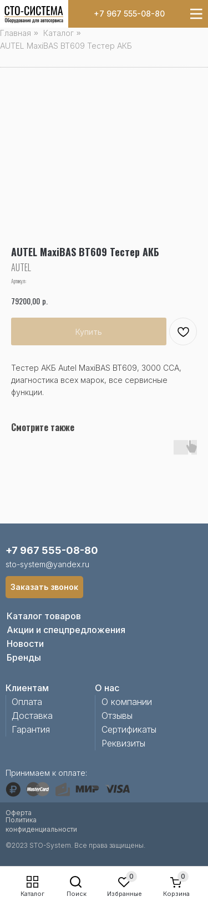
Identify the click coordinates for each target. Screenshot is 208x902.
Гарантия (31, 729)
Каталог (32, 894)
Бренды (24, 657)
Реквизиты (123, 743)
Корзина (176, 894)
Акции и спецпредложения (66, 629)
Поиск (77, 894)
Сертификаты (129, 729)
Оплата (27, 701)
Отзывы (117, 715)
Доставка (32, 715)
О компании (127, 701)
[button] (44, 587)
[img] (33, 14)
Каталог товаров (44, 615)
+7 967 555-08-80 (129, 13)
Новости (25, 643)
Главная (15, 33)
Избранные (124, 894)
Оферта (19, 812)
